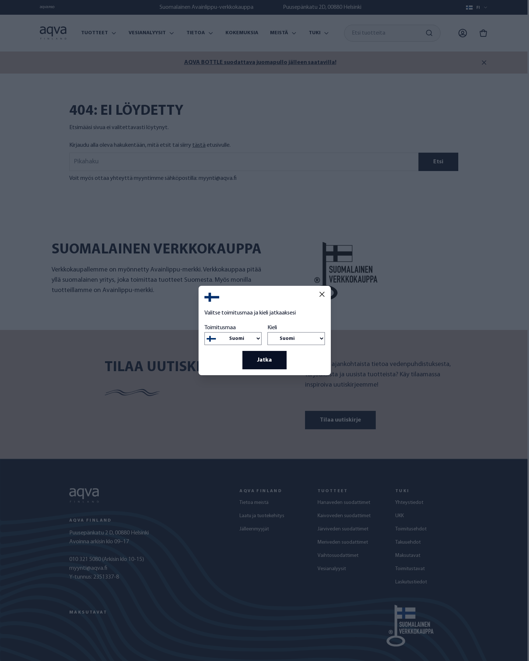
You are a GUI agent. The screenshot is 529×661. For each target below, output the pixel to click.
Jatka (264, 360)
